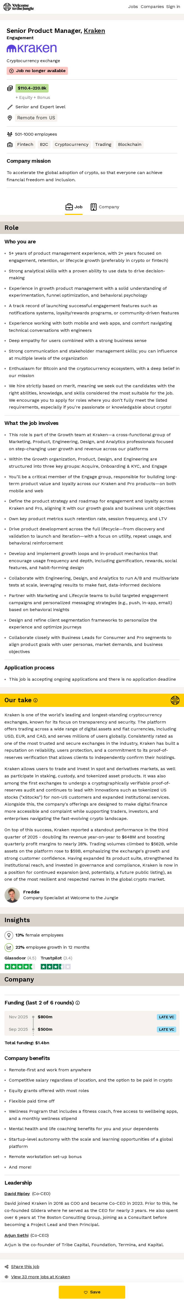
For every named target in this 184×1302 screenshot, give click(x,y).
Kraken (94, 31)
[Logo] (18, 7)
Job (74, 206)
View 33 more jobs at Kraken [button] (37, 1276)
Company (104, 206)
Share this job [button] (21, 1266)
